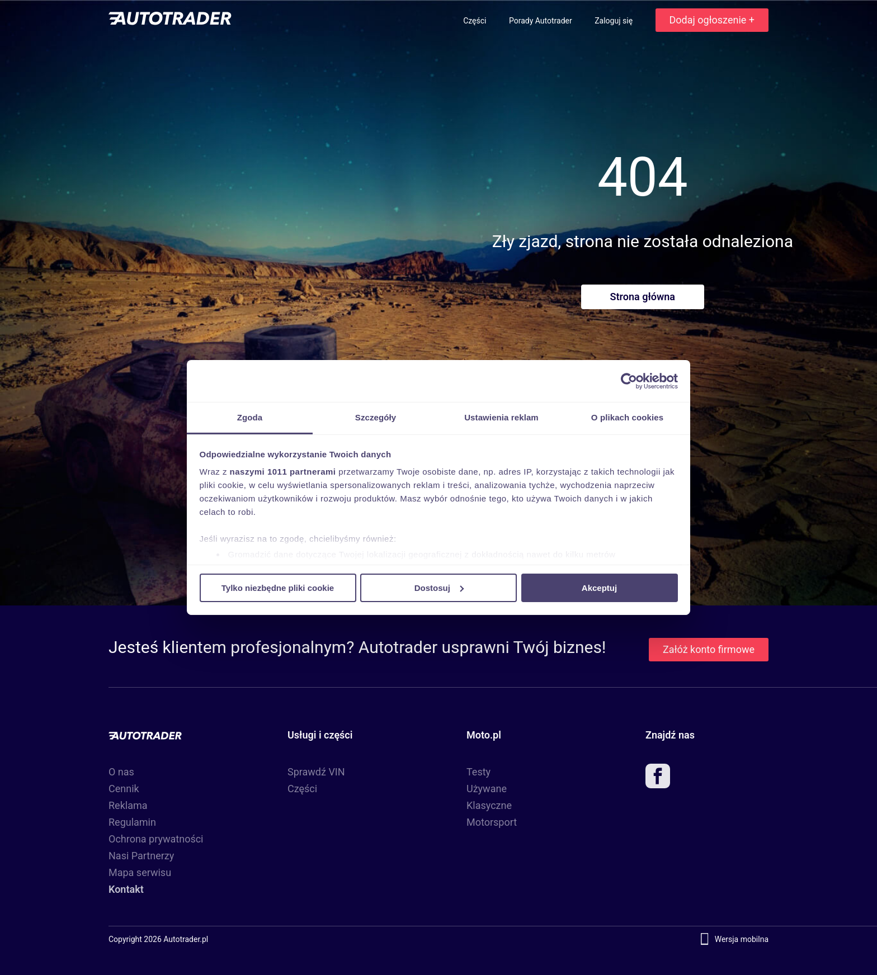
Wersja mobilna (741, 939)
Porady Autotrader (541, 20)
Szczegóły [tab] (375, 417)
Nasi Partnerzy (141, 856)
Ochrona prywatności (156, 839)
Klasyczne (489, 805)
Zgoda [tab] (250, 417)
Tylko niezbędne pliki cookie (277, 587)
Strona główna (642, 296)
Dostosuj (439, 587)
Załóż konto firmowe (709, 649)
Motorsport (491, 822)
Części (475, 20)
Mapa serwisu (140, 872)
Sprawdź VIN (316, 772)
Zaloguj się (614, 20)
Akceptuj (599, 587)
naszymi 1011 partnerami (283, 471)
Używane (486, 788)
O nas (121, 772)
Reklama (128, 805)
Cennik (124, 788)
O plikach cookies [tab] (627, 417)
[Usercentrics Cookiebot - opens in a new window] (629, 380)
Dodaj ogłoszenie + (712, 20)
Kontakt (126, 889)
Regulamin (132, 822)
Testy (478, 772)
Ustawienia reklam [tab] (501, 417)
